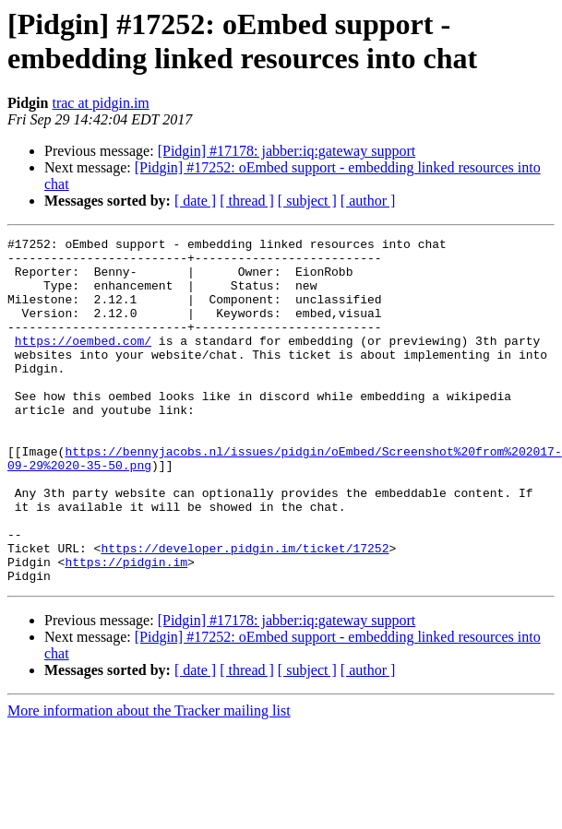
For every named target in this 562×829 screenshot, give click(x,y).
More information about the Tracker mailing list (149, 780)
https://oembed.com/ (83, 362)
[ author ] (368, 200)
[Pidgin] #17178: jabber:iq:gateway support (287, 151)
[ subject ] (307, 200)
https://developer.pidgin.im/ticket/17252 (245, 611)
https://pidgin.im (126, 628)
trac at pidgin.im (100, 103)
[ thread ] (247, 200)
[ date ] (195, 200)
